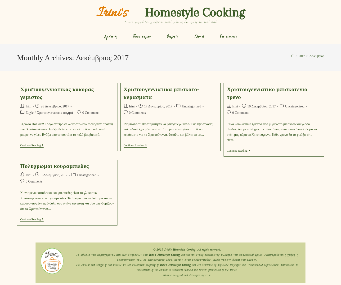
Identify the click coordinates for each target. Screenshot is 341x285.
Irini (28, 106)
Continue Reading (32, 145)
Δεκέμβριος (317, 56)
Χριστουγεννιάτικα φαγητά (55, 113)
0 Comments (90, 113)
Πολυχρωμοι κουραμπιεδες (54, 166)
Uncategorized (191, 106)
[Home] (292, 56)
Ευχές (30, 113)
